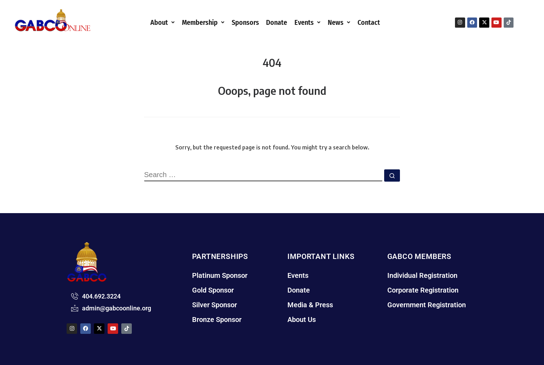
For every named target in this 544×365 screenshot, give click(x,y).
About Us (302, 325)
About (151, 22)
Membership (195, 22)
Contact (379, 22)
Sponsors (242, 22)
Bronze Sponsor (218, 325)
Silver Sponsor (216, 308)
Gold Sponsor (214, 292)
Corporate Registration (424, 292)
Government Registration (428, 308)
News (347, 22)
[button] (151, 22)
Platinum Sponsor (221, 275)
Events (312, 22)
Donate (278, 22)
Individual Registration (424, 275)
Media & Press (311, 308)
